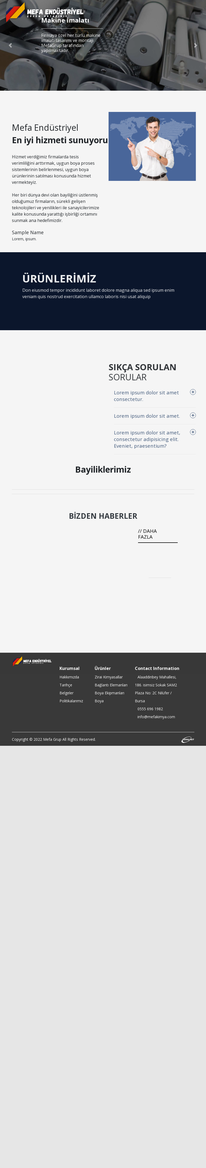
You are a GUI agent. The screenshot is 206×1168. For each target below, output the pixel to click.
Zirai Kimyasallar (109, 676)
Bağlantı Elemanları (111, 684)
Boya (99, 700)
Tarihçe (65, 684)
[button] (10, 45)
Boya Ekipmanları (109, 692)
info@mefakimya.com (156, 716)
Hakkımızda (69, 676)
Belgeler (66, 692)
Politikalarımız (71, 700)
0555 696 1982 (150, 708)
